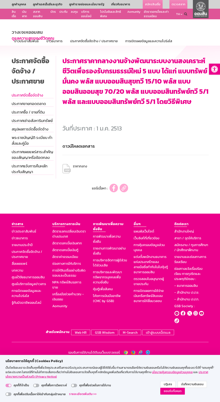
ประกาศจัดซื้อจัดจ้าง (27, 136)
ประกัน (63, 12)
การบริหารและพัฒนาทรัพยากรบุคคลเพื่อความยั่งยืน (107, 317)
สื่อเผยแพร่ (19, 304)
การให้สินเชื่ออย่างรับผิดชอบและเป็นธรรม (69, 313)
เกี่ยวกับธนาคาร (120, 4)
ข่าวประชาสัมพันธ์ (24, 271)
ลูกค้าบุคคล (19, 4)
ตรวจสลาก (178, 4)
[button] (214, 69)
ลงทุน (74, 12)
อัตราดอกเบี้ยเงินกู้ (65, 290)
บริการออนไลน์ (86, 14)
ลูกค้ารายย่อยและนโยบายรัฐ (86, 4)
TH (178, 14)
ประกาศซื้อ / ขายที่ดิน (28, 152)
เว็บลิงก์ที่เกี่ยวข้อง (146, 278)
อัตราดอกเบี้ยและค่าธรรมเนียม (156, 14)
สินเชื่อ (14, 14)
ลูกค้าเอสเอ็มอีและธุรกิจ (47, 4)
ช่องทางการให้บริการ (66, 304)
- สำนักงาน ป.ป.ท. (186, 339)
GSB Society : (184, 346)
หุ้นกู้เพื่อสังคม (103, 329)
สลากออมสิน (37, 14)
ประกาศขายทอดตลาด (29, 144)
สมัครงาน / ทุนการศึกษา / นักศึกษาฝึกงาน (191, 288)
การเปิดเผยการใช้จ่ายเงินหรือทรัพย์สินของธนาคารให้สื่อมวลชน (149, 336)
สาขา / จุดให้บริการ (187, 278)
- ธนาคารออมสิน (186, 326)
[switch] (8, 385)
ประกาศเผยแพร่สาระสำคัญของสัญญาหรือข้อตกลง (32, 195)
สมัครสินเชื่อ (153, 4)
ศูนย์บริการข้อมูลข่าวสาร (29, 324)
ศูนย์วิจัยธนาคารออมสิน (28, 317)
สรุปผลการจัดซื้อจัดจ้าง (30, 169)
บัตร (53, 12)
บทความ (17, 310)
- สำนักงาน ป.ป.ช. (186, 332)
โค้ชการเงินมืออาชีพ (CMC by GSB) (107, 339)
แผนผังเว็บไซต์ (144, 271)
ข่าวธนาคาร (20, 278)
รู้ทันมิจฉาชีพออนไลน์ (26, 343)
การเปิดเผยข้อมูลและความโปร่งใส (26, 334)
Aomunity (133, 12)
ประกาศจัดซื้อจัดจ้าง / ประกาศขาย (27, 295)
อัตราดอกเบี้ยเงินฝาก (67, 283)
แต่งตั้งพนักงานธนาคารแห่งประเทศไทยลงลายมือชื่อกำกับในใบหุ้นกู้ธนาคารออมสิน (151, 305)
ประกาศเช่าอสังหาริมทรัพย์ (32, 161)
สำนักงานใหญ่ (184, 271)
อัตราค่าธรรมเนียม (65, 297)
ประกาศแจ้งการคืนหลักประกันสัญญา (29, 209)
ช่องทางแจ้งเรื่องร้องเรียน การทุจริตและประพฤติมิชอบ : (188, 314)
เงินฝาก (24, 14)
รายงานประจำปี (22, 285)
